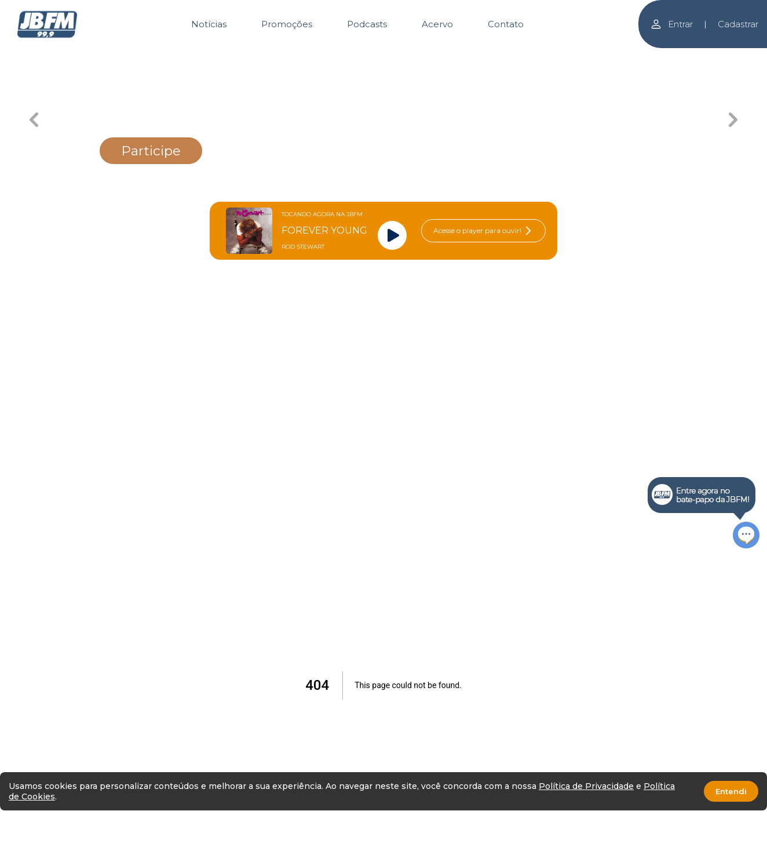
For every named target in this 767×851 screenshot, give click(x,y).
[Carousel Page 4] (425, 56)
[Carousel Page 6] (593, 56)
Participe (151, 151)
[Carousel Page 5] (509, 56)
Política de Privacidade (586, 786)
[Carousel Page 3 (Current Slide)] (341, 56)
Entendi (731, 791)
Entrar (671, 24)
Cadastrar (738, 24)
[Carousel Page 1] (173, 56)
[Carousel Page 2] (257, 56)
